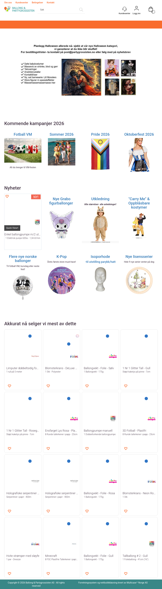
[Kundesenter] (125, 9)
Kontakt (50, 2)
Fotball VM (23, 134)
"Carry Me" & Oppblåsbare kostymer (139, 203)
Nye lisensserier (139, 256)
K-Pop (61, 256)
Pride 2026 (100, 134)
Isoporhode (100, 256)
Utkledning (100, 199)
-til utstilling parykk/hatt (100, 261)
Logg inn (136, 13)
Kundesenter (22, 2)
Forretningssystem (87, 582)
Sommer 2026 (62, 134)
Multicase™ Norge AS (137, 582)
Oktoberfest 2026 (139, 134)
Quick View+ (12, 228)
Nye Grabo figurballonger (61, 201)
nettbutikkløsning (108, 582)
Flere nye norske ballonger (23, 258)
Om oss (8, 2)
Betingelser (37, 2)
